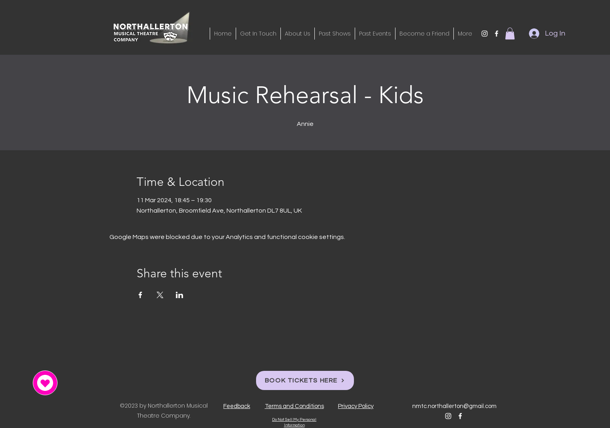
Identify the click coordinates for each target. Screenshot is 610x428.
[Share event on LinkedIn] (179, 295)
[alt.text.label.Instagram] (485, 34)
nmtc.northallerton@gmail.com (454, 406)
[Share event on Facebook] (140, 295)
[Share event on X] (160, 295)
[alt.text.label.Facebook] (497, 34)
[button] (510, 34)
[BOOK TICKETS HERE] (305, 380)
